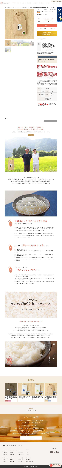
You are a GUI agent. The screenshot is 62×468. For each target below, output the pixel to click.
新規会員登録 (59, 1)
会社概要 (27, 454)
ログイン (54, 1)
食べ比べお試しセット (13, 450)
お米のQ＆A (12, 461)
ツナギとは (47, 3)
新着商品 (11, 449)
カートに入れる (47, 25)
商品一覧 (24, 3)
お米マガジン (20, 461)
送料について (20, 452)
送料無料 (11, 452)
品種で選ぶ (4, 456)
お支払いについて (21, 454)
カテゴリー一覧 (20, 459)
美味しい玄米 (12, 454)
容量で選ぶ (4, 459)
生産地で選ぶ (5, 454)
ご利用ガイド (20, 456)
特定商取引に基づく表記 (29, 456)
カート (27, 452)
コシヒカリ (20, 7)
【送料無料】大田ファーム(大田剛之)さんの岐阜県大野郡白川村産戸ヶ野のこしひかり (51, 397)
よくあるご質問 (20, 457)
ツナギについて (31, 438)
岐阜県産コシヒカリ (26, 7)
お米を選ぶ (14, 3)
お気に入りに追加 (52, 28)
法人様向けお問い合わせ (29, 461)
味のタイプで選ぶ (5, 457)
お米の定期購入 (41, 3)
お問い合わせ (28, 459)
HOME (4, 449)
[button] (6, 24)
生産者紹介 (36, 3)
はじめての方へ (20, 449)
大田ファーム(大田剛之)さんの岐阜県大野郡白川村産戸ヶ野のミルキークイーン (37, 397)
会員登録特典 (20, 450)
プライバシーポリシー (29, 457)
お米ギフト (19, 3)
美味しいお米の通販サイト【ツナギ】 (10, 7)
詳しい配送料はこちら (42, 61)
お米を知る (11, 459)
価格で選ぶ (4, 461)
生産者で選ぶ (5, 452)
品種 (17, 7)
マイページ (27, 450)
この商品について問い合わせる (42, 28)
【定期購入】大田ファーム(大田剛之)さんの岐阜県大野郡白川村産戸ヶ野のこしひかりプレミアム (11, 397)
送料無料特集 (29, 3)
